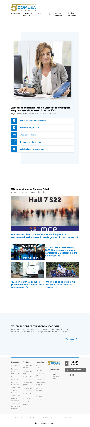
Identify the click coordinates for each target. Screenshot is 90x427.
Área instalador (71, 14)
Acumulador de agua (40, 384)
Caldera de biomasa (15, 407)
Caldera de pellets (27, 366)
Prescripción (15, 13)
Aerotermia (15, 365)
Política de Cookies (50, 418)
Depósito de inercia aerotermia (15, 400)
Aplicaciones (40, 379)
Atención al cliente (23, 135)
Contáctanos (74, 370)
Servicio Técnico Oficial (66, 418)
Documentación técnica (26, 142)
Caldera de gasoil (27, 384)
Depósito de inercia (27, 403)
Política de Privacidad (21, 418)
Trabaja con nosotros (27, 14)
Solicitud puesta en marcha (27, 149)
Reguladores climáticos (40, 401)
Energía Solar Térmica (39, 367)
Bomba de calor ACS (15, 378)
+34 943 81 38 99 (71, 363)
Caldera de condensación (28, 389)
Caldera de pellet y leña (27, 378)
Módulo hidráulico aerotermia (15, 385)
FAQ (39, 13)
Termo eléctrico (39, 395)
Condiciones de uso (36, 418)
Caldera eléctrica (39, 389)
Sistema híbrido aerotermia (15, 392)
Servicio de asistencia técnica (28, 121)
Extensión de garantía (25, 128)
